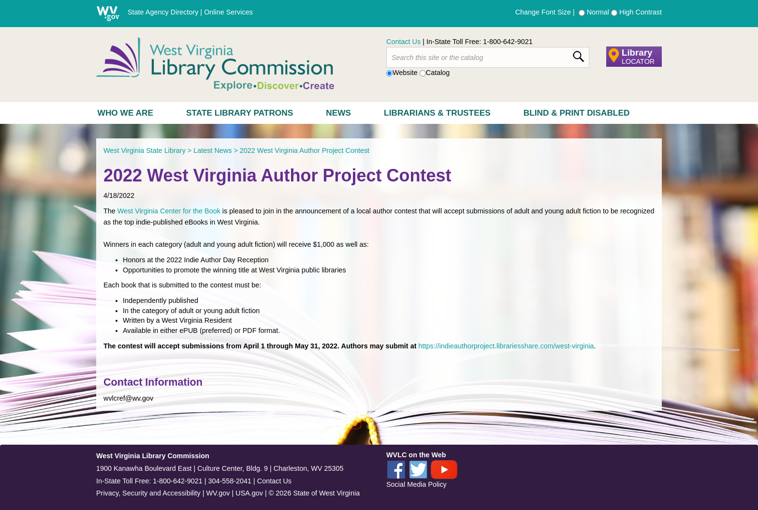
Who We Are (125, 113)
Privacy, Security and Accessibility (148, 493)
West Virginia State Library (144, 150)
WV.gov (218, 493)
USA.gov (249, 493)
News (338, 113)
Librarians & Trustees (437, 113)
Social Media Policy (416, 484)
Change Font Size (543, 12)
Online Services (228, 12)
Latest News (212, 150)
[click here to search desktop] (578, 54)
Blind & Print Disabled (577, 113)
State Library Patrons (239, 113)
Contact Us (403, 41)
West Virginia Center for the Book (168, 211)
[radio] (582, 13)
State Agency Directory (163, 12)
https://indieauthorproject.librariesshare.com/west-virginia (506, 346)
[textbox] (487, 57)
